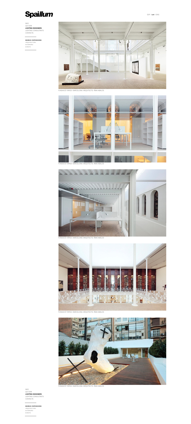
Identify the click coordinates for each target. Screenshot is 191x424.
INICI (27, 23)
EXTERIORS (29, 44)
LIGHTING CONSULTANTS (34, 30)
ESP (148, 14)
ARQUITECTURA (30, 42)
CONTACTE (29, 33)
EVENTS (28, 47)
